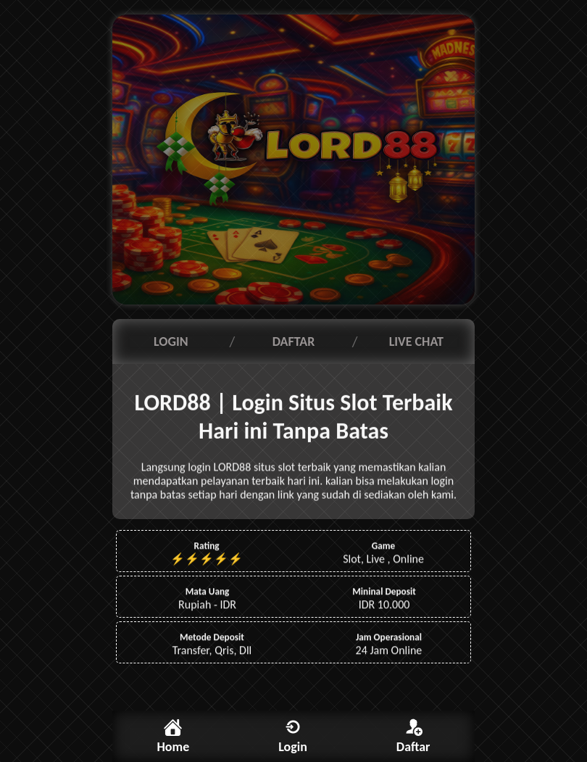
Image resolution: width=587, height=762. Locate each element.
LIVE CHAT (416, 341)
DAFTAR (293, 341)
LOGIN (171, 341)
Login (292, 747)
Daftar (413, 747)
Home (173, 747)
